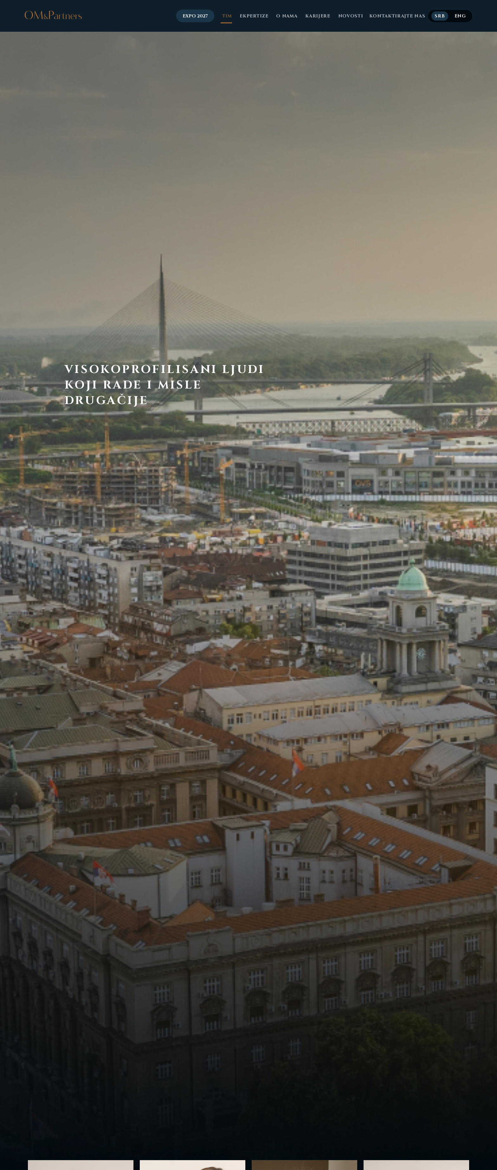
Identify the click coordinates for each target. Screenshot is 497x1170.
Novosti (350, 16)
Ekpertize (253, 16)
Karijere (317, 16)
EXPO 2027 (195, 16)
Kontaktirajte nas (397, 16)
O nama (286, 16)
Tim (226, 16)
